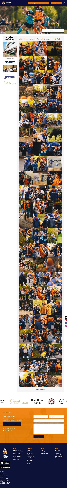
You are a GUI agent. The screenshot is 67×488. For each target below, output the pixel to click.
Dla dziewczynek (16, 459)
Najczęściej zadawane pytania (12, 424)
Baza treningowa (30, 461)
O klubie (28, 450)
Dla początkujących (16, 453)
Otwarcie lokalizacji (59, 456)
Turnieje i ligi (29, 463)
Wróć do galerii (40, 389)
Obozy (42, 450)
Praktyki (56, 451)
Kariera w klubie (58, 453)
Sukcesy (28, 464)
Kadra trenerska (30, 460)
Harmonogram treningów (18, 451)
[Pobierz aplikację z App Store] (5, 462)
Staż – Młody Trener (59, 454)
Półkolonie (43, 451)
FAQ (1, 474)
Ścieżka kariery (30, 454)
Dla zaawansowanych (17, 454)
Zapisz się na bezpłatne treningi (38, 3)
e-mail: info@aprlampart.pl (4, 478)
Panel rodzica (56, 3)
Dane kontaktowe (3, 473)
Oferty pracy (57, 450)
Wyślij (38, 436)
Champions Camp (44, 453)
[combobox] (53, 31)
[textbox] (53, 31)
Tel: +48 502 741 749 (4, 476)
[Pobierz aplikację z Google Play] (5, 467)
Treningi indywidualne (17, 456)
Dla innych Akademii (59, 457)
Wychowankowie (30, 456)
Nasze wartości (30, 453)
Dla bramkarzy (15, 457)
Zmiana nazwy (29, 451)
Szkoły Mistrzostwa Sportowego (30, 458)
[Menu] (64, 3)
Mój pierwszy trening (17, 450)
